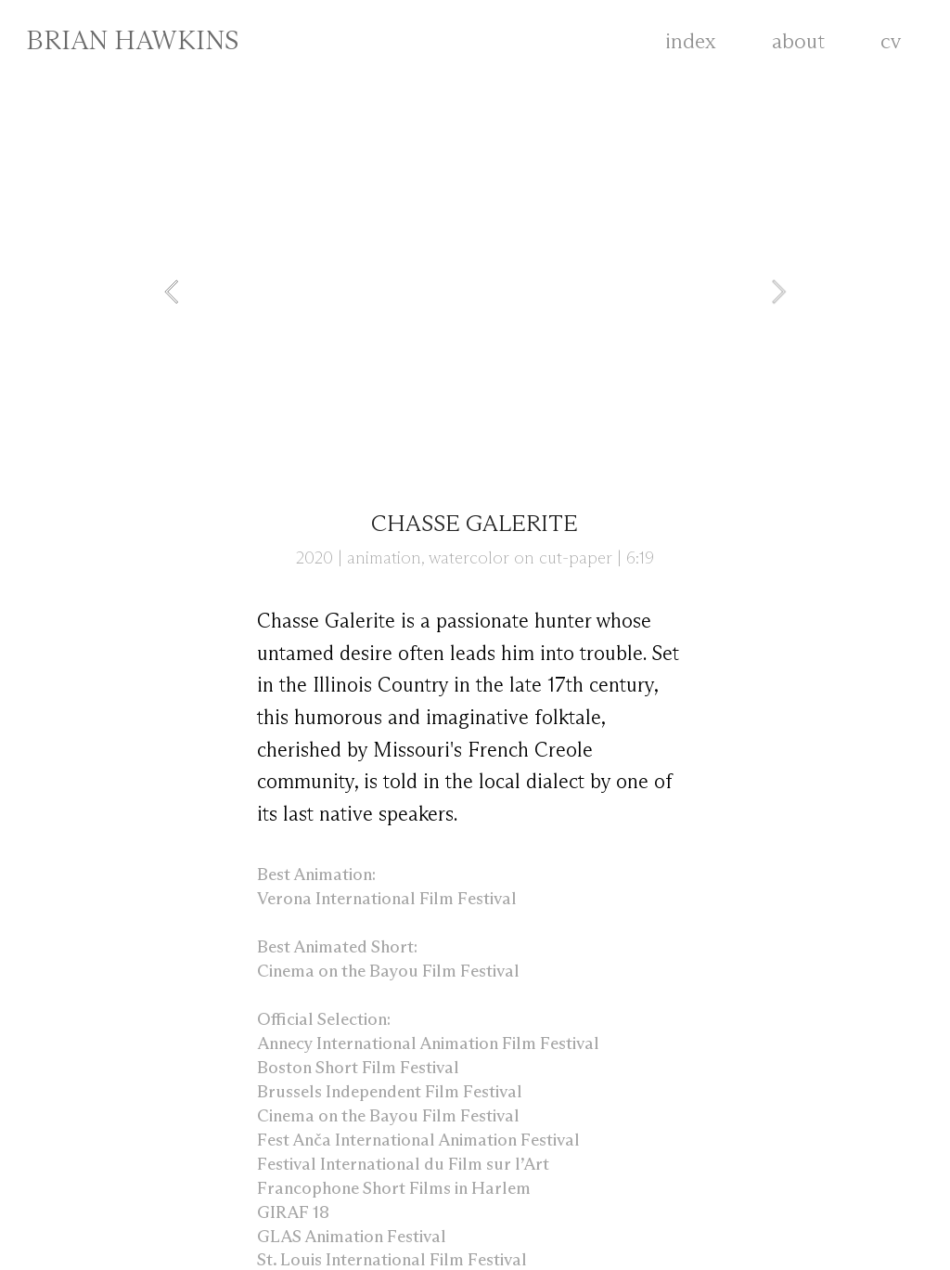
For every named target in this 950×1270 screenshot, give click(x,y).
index (690, 42)
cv (904, 42)
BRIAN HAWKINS (132, 42)
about (798, 42)
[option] (475, 292)
